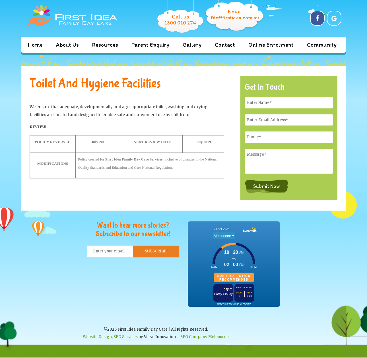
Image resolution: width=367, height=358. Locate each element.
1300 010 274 (180, 23)
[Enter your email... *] (110, 251)
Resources (105, 44)
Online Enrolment (271, 44)
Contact (225, 44)
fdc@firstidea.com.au (235, 18)
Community (322, 44)
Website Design (97, 336)
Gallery (192, 44)
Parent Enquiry (150, 44)
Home (35, 44)
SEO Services (126, 336)
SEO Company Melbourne (204, 336)
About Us (67, 44)
